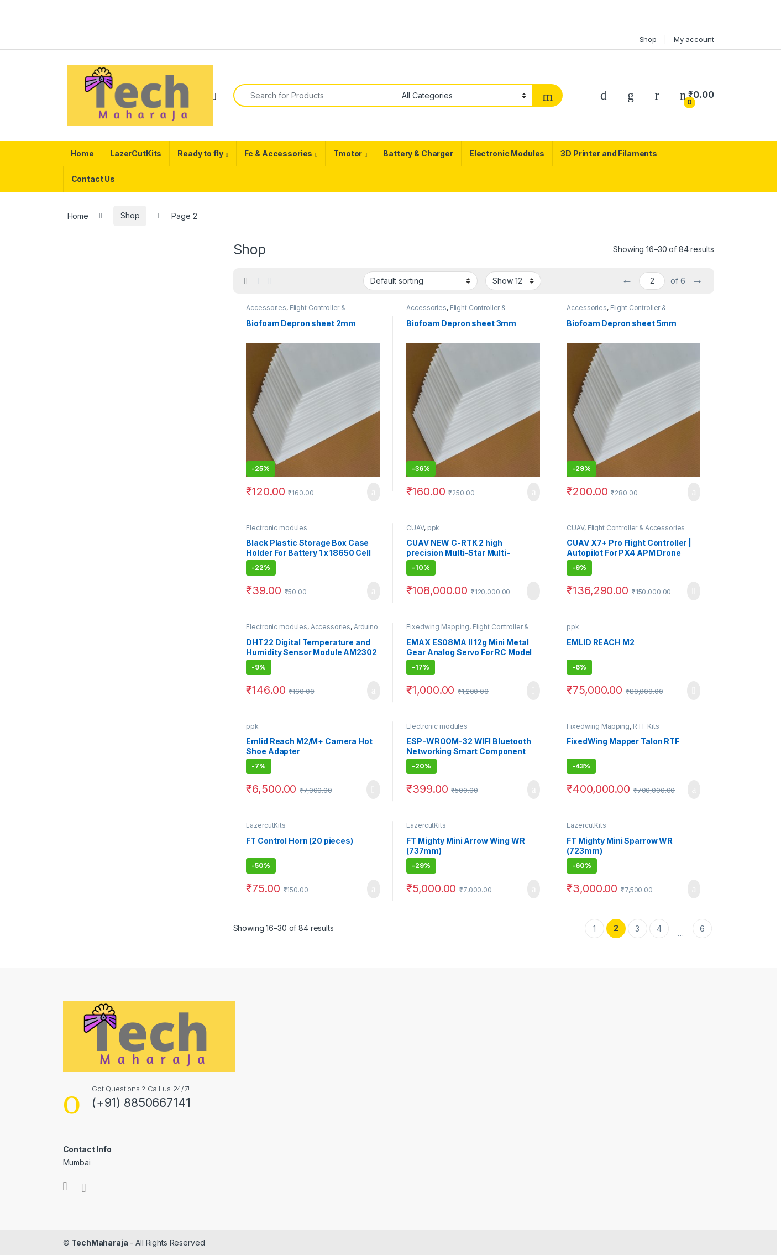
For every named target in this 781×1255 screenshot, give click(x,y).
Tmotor (347, 153)
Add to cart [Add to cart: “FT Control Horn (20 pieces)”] (373, 889)
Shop (648, 39)
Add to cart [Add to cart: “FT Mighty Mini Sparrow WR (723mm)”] (694, 889)
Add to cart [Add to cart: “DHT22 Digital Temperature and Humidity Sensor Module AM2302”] (373, 690)
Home (82, 153)
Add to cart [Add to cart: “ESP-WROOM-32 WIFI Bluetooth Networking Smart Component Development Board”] (534, 789)
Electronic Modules (506, 153)
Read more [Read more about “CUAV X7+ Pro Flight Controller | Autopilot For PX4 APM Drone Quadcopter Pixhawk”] (694, 591)
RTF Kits (646, 726)
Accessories (266, 308)
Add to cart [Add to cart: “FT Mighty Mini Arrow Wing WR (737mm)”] (534, 889)
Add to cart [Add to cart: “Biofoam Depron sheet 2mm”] (373, 492)
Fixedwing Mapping (437, 627)
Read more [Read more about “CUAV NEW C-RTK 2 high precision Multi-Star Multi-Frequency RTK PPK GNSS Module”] (534, 591)
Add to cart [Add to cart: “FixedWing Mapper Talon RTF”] (694, 789)
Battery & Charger (418, 153)
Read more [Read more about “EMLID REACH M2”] (694, 690)
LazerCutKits (135, 153)
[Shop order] (420, 280)
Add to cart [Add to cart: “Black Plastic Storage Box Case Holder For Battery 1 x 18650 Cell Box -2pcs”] (373, 591)
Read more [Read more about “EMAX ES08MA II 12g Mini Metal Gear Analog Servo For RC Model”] (534, 690)
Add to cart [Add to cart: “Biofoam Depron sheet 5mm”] (694, 492)
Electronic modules (276, 528)
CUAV (414, 528)
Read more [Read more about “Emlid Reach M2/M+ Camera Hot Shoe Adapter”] (373, 789)
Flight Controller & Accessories (636, 528)
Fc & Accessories (278, 153)
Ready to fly (200, 153)
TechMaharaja (99, 1242)
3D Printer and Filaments (608, 153)
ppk (433, 528)
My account (694, 39)
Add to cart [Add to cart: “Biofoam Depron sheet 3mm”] (534, 492)
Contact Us (93, 179)
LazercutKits (265, 825)
